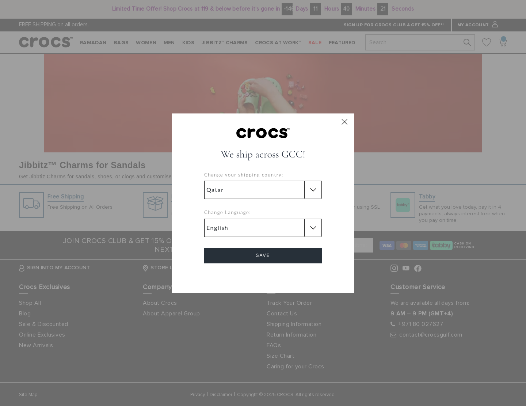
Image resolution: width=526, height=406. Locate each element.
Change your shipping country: (243, 175)
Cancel (263, 276)
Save (263, 255)
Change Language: (227, 213)
